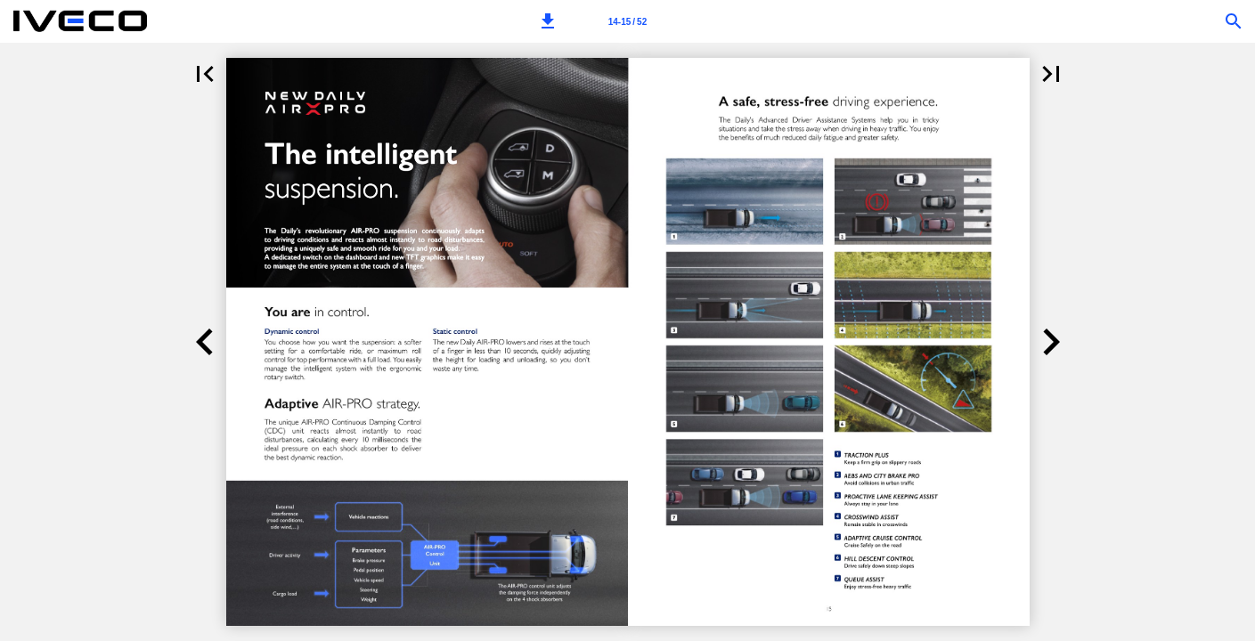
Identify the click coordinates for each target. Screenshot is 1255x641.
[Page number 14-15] (627, 21)
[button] (547, 21)
